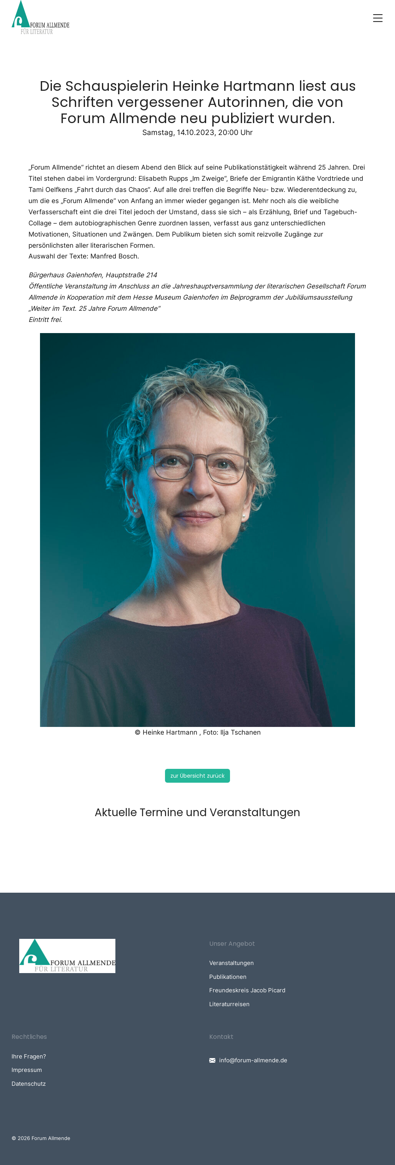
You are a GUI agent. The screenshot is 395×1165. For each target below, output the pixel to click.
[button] (377, 18)
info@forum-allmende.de (253, 1060)
